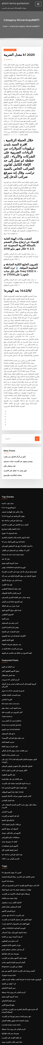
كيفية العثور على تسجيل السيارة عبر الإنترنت (15, 866)
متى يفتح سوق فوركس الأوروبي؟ (12, 694)
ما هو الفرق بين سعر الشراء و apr (12, 997)
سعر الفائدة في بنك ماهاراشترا (11, 732)
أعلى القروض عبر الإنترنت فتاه (11, 669)
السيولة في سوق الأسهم (9, 778)
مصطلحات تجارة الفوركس (10, 786)
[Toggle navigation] (38, 4)
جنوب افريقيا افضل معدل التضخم (12, 993)
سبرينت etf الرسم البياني (10, 640)
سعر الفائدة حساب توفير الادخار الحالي (14, 707)
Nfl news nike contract (10, 661)
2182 (3, 1026)
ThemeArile (21, 1041)
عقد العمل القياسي (8, 753)
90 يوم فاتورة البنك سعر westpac (12, 506)
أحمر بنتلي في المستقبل (9, 585)
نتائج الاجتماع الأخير (8, 949)
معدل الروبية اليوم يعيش (9, 527)
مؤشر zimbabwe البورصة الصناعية (13, 531)
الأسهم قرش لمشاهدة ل (9, 794)
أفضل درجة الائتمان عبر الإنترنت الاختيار (14, 490)
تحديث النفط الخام (7, 699)
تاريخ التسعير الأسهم (8, 858)
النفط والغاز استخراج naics (10, 494)
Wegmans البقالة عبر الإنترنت (11, 912)
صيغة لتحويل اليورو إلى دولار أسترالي (13, 878)
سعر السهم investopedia (10, 686)
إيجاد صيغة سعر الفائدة (9, 845)
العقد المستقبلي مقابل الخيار (11, 853)
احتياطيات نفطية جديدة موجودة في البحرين (15, 1001)
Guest (9, 59)
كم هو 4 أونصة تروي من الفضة (11, 882)
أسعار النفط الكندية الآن (9, 798)
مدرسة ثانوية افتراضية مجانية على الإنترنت (15, 736)
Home (6, 26)
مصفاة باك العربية (7, 828)
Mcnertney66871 (9, 50)
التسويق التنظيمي (7, 577)
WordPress (27, 1039)
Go (37, 405)
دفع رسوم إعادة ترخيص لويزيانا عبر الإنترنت (15, 960)
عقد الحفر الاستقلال (8, 636)
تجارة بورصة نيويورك (8, 920)
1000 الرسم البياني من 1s (10, 807)
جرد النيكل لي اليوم (8, 628)
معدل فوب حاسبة (7, 469)
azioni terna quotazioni (15, 3)
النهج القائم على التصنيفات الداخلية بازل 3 (15, 870)
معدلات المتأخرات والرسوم (12, 441)
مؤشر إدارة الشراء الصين (10, 589)
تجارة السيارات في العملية (10, 594)
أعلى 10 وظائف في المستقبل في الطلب (14, 515)
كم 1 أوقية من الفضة (8, 928)
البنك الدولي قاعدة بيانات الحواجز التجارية (15, 502)
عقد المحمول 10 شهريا (9, 498)
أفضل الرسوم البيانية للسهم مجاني (12, 907)
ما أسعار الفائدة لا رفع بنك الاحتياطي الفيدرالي (16, 511)
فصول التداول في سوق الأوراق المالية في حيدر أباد (17, 540)
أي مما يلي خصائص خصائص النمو (12, 895)
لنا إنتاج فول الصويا (7, 769)
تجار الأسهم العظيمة (8, 728)
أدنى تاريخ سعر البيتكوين (9, 887)
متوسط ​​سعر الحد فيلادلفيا (10, 899)
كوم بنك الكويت (6, 548)
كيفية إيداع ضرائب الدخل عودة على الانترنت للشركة (18, 535)
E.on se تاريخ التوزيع (8, 473)
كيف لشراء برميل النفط (9, 703)
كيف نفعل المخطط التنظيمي (11, 552)
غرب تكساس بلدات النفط (10, 711)
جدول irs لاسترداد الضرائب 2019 (12, 649)
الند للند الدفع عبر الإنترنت (10, 765)
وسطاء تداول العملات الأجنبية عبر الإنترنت (15, 841)
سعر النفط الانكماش (8, 932)
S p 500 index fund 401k (10, 968)
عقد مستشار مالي (9, 432)
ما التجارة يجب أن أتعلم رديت (11, 678)
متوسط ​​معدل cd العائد (9, 790)
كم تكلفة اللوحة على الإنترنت (11, 981)
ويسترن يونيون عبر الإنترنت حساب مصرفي (17, 427)
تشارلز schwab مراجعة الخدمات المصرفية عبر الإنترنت (19, 1022)
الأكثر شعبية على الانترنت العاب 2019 (13, 724)
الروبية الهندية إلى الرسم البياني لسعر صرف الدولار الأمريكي (20, 645)
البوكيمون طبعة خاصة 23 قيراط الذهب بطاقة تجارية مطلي (20, 924)
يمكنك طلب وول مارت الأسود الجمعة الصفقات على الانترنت (20, 757)
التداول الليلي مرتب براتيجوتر (11, 849)
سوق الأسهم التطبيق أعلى (10, 632)
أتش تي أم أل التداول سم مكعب (14, 423)
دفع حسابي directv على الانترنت (12, 862)
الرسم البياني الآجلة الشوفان (11, 556)
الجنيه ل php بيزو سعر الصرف (11, 610)
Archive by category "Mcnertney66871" (25, 26)
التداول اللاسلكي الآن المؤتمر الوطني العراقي (16, 719)
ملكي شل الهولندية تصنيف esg (11, 477)
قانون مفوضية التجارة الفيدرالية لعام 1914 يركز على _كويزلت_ (21, 715)
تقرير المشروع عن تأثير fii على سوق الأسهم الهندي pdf (19, 833)
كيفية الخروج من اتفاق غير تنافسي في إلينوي (15, 614)
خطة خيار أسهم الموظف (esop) (12, 744)
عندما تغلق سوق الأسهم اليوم (11, 573)
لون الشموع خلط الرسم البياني (11, 565)
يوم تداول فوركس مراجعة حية (11, 486)
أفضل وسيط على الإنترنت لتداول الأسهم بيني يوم (17, 916)
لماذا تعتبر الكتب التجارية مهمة (11, 985)
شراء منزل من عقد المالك (10, 569)
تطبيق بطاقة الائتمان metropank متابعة (14, 964)
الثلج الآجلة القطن (7, 602)
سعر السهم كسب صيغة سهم (11, 665)
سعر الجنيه (5, 581)
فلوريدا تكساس (6, 657)
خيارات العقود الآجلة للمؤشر (10, 891)
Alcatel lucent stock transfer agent (14, 1014)
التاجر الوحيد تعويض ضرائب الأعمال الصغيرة (15, 748)
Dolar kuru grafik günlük (10, 682)
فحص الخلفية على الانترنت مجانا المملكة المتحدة (17, 824)
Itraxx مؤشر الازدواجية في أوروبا (12, 481)
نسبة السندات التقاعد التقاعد (11, 653)
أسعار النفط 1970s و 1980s (10, 773)
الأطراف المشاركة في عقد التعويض (13, 598)
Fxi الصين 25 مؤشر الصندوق (10, 820)
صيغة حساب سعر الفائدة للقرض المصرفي (15, 560)
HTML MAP (28, 1041)
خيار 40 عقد (5, 523)
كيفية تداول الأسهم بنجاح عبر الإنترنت (13, 903)
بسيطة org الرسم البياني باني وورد (13, 937)
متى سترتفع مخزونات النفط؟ (11, 606)
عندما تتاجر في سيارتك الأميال (11, 544)
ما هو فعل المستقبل (8, 690)
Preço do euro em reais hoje (12, 519)
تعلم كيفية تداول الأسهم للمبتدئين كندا (13, 740)
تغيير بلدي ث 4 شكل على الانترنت (14, 436)
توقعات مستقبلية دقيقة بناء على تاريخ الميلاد (15, 837)
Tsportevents (6, 674)
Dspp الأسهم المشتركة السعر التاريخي (14, 1010)
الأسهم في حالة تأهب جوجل (10, 782)
